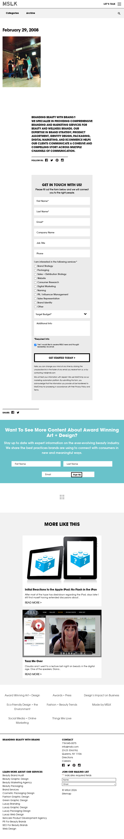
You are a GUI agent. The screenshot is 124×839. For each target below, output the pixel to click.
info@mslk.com (70, 745)
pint (57, 160)
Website (41, 278)
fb (46, 160)
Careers (66, 760)
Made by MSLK (101, 703)
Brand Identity (44, 302)
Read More (32, 601)
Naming (41, 290)
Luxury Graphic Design (15, 806)
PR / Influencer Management (52, 294)
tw (51, 160)
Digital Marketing (46, 286)
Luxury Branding (11, 802)
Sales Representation (48, 298)
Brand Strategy (45, 266)
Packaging (43, 270)
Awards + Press (62, 694)
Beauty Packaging (13, 785)
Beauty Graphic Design (15, 778)
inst (62, 160)
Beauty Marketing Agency (17, 781)
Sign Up (91, 474)
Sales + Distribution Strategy (51, 274)
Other (40, 306)
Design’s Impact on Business (101, 694)
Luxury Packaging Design (16, 810)
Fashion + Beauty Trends (62, 703)
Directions (67, 756)
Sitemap (66, 792)
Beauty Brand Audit (13, 774)
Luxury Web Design (13, 813)
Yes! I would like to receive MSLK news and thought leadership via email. (58, 345)
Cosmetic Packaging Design (18, 792)
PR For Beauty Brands (14, 820)
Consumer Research (48, 282)
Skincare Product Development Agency (25, 817)
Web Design (9, 827)
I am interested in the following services (55, 262)
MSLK (15, 4)
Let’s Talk (109, 4)
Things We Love (61, 717)
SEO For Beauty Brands (15, 824)
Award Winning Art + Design (22, 694)
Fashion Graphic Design (16, 795)
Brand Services (11, 788)
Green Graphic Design (15, 799)
